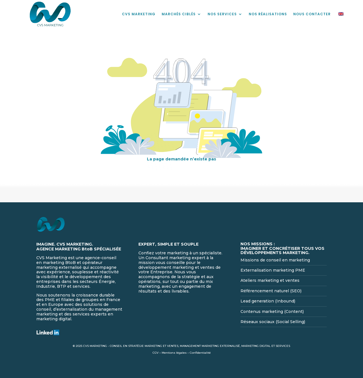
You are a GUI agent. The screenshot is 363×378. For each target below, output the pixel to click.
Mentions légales (174, 353)
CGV (156, 353)
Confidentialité (200, 353)
